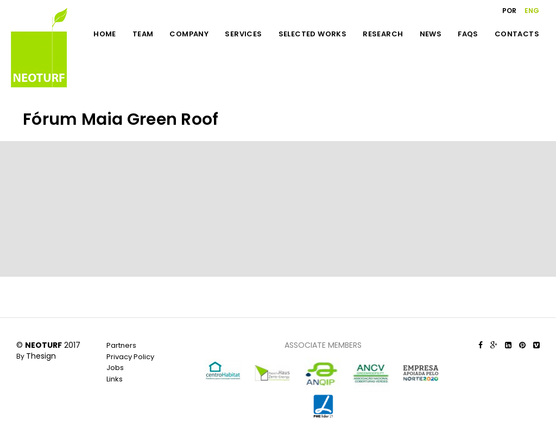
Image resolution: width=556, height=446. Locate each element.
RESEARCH (383, 34)
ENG (532, 10)
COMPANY (188, 34)
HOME (104, 34)
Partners (121, 345)
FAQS (468, 34)
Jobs (115, 367)
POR (509, 10)
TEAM (143, 34)
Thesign (41, 356)
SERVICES (243, 34)
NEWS (431, 34)
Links (114, 379)
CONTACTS (517, 34)
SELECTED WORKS (313, 34)
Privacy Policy (130, 357)
